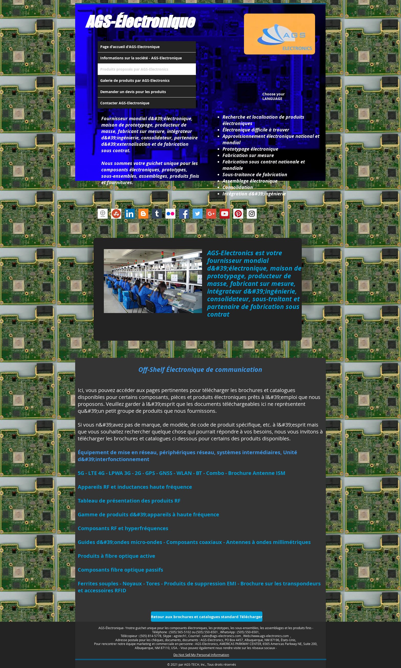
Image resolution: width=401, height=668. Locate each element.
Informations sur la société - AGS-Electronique (141, 57)
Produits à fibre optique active (116, 555)
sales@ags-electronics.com (221, 636)
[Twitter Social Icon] (198, 214)
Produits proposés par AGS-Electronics (134, 69)
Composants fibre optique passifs (120, 569)
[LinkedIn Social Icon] (130, 214)
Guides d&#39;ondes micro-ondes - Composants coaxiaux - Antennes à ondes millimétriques (194, 542)
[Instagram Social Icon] (252, 214)
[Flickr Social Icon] (170, 214)
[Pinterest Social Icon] (238, 214)
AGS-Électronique (139, 21)
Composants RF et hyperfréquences (123, 528)
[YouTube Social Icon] (225, 214)
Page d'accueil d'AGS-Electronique (130, 46)
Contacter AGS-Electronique (124, 103)
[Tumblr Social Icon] (157, 214)
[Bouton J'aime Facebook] (291, 215)
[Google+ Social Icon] (211, 214)
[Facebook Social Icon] (184, 214)
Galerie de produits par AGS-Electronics (135, 80)
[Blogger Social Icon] (143, 214)
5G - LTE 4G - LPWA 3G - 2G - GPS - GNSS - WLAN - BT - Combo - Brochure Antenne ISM (181, 473)
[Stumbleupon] (116, 214)
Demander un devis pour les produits (133, 91)
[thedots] (103, 214)
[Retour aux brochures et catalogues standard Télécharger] (206, 616)
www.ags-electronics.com (270, 636)
